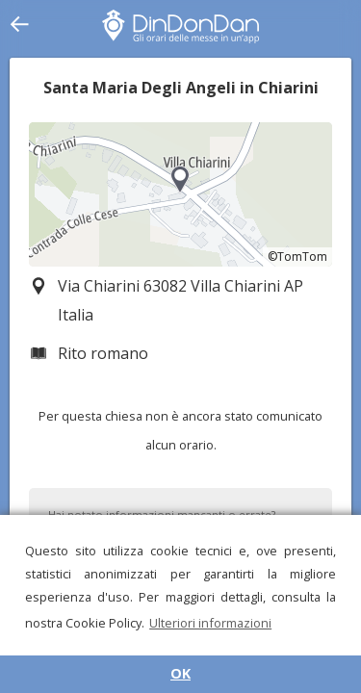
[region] (180, 194)
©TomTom (297, 256)
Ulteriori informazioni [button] (210, 622)
